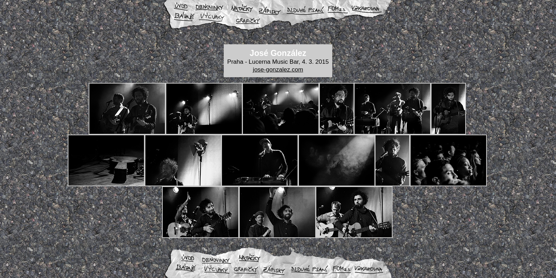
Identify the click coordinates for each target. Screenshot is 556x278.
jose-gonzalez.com (278, 69)
